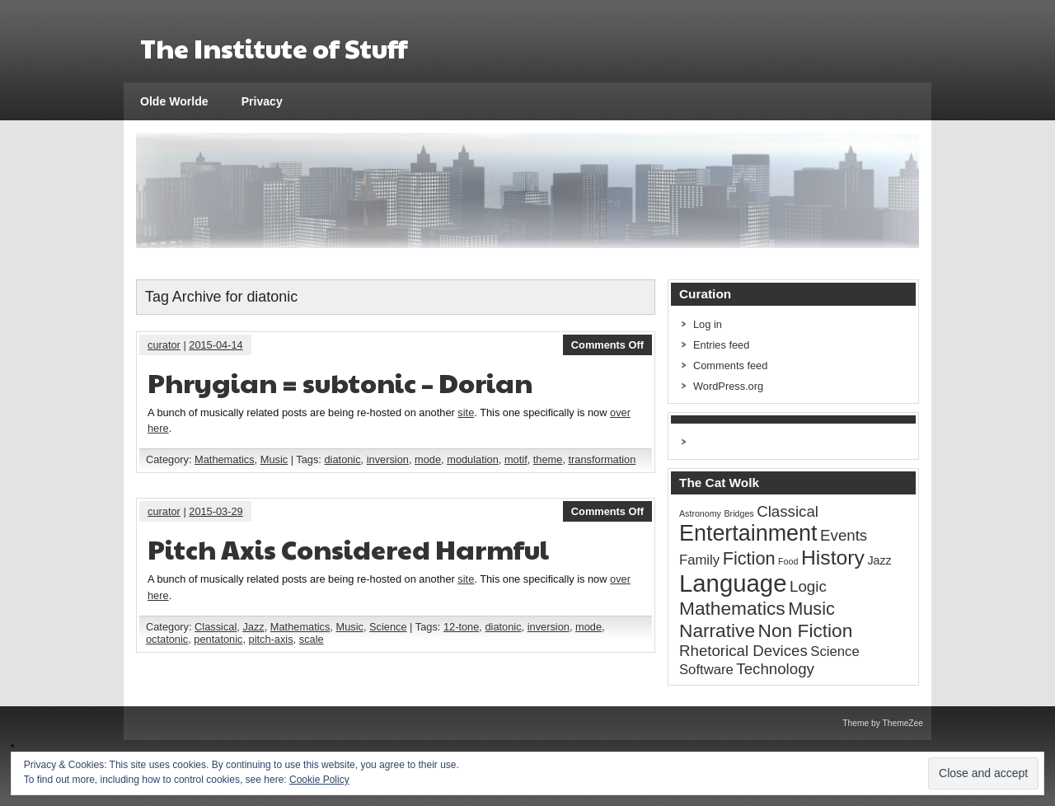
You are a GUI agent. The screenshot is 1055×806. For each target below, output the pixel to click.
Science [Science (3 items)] (834, 651)
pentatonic (218, 639)
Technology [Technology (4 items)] (775, 668)
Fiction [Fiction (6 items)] (749, 558)
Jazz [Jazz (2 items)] (879, 560)
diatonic (343, 459)
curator (164, 345)
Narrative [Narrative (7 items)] (717, 630)
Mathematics (225, 459)
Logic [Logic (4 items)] (808, 586)
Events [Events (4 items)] (843, 535)
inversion (388, 459)
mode (428, 459)
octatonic (167, 639)
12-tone (461, 627)
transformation (602, 459)
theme (548, 459)
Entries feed (721, 345)
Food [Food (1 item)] (788, 561)
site (465, 412)
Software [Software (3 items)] (706, 669)
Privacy (262, 101)
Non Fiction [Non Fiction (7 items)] (805, 630)
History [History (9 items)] (833, 557)
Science (388, 627)
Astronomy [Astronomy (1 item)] (700, 513)
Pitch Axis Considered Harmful (348, 548)
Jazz (253, 627)
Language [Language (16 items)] (733, 583)
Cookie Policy (319, 779)
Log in (707, 324)
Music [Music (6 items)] (811, 608)
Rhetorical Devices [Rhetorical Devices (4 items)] (743, 650)
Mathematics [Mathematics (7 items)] (732, 608)
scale (311, 639)
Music (274, 459)
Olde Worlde (174, 101)
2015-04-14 (215, 345)
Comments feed (730, 365)
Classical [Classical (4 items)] (787, 511)
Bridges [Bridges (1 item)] (739, 513)
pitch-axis (271, 639)
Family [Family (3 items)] (699, 560)
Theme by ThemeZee (882, 723)
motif (516, 459)
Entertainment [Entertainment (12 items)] (748, 533)
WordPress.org (728, 386)
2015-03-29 (215, 511)
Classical (216, 627)
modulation (473, 459)
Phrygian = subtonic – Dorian (340, 382)
